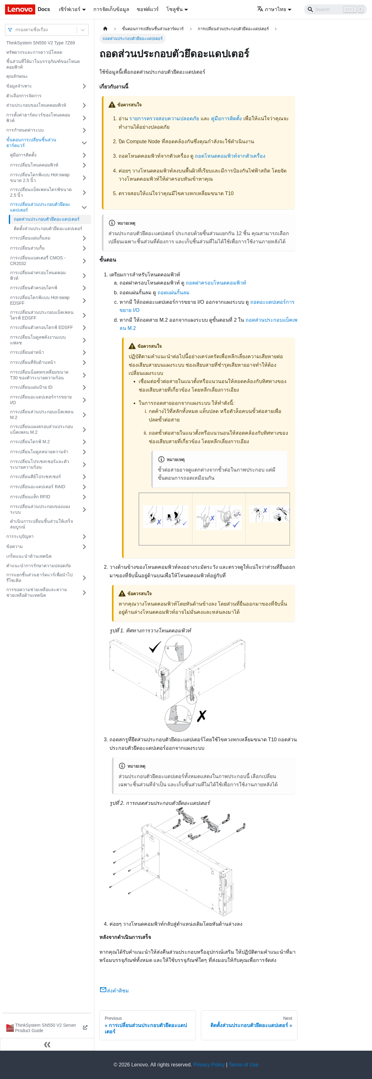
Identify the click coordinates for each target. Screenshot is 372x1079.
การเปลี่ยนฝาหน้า (27, 352)
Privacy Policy (209, 1064)
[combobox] (16, 29)
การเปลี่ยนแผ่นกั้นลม (30, 237)
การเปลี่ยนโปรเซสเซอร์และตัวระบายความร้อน (39, 464)
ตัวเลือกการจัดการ (24, 95)
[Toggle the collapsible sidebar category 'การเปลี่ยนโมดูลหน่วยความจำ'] (84, 452)
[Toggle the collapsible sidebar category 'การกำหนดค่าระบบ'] (84, 130)
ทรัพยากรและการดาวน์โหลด (34, 52)
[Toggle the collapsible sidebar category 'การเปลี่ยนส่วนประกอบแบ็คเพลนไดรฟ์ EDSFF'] (84, 315)
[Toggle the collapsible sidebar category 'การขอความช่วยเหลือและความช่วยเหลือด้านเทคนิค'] (84, 592)
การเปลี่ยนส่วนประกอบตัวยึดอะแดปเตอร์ (40, 207)
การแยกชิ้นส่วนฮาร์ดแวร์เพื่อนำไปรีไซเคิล (39, 577)
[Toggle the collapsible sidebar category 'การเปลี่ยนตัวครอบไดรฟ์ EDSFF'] (84, 328)
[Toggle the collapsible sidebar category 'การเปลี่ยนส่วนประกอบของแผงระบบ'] (84, 509)
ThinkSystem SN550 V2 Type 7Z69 (40, 42)
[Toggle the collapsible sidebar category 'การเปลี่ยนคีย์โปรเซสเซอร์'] (84, 477)
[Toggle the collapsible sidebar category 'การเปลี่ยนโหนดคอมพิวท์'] (84, 165)
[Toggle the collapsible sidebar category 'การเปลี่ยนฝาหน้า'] (84, 352)
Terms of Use (243, 1064)
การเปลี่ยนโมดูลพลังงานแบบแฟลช (38, 340)
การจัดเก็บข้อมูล (111, 9)
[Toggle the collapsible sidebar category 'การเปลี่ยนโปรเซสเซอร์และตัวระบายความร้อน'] (84, 464)
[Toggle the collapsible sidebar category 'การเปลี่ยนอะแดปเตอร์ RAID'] (84, 487)
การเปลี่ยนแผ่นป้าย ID (31, 387)
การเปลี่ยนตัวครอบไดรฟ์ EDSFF (41, 327)
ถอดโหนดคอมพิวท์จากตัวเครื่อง (230, 156)
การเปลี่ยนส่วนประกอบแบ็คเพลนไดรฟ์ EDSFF (42, 315)
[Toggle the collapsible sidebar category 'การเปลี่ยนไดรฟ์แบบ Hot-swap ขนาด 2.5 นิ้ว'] (84, 177)
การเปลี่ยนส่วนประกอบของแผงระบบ (40, 509)
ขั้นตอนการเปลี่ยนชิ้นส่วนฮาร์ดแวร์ (31, 142)
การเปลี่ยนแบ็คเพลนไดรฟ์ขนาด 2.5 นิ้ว (41, 192)
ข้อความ (14, 546)
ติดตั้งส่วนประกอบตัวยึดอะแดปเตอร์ (48, 228)
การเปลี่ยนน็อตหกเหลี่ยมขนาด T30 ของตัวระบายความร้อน (39, 375)
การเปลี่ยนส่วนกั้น (27, 248)
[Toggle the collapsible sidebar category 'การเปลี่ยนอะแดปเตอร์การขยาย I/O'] (84, 400)
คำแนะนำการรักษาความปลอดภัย (38, 565)
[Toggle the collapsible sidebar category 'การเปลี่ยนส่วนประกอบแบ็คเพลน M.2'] (84, 414)
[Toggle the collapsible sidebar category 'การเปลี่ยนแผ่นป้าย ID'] (84, 387)
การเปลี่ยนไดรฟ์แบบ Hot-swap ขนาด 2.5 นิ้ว (39, 177)
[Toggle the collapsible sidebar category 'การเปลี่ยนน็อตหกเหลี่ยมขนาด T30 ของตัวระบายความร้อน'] (84, 375)
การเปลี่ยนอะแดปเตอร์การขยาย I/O (41, 399)
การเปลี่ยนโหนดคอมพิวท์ (34, 164)
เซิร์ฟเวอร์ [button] (70, 9)
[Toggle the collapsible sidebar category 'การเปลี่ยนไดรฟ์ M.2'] (84, 442)
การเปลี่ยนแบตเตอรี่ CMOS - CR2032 (37, 260)
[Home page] (105, 29)
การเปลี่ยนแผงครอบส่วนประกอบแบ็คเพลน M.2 (41, 429)
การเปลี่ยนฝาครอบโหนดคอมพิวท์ (38, 275)
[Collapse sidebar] (47, 1044)
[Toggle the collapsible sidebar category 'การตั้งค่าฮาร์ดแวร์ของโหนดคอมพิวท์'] (84, 117)
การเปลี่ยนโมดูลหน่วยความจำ (39, 451)
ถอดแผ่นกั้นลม (174, 292)
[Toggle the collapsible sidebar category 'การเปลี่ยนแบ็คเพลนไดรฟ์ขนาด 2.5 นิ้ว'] (84, 192)
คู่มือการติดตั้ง (23, 154)
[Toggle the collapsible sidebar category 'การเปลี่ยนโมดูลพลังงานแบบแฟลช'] (84, 340)
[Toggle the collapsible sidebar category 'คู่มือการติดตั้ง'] (84, 155)
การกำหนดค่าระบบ (25, 130)
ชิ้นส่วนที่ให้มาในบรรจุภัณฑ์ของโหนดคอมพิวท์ (43, 64)
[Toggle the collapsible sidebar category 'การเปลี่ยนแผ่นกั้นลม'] (84, 238)
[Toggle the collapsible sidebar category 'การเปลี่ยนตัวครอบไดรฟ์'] (84, 288)
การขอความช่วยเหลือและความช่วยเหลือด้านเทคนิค (36, 592)
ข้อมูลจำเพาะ (19, 85)
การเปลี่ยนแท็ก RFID (30, 496)
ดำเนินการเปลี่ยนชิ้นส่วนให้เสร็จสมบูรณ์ (41, 524)
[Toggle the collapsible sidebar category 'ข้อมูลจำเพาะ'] (84, 86)
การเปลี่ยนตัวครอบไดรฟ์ (33, 287)
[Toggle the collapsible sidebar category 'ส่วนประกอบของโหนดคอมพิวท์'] (84, 105)
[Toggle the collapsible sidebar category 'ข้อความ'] (84, 547)
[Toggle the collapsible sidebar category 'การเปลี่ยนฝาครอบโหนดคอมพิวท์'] (84, 275)
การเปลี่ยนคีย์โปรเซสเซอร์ (35, 476)
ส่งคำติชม (114, 990)
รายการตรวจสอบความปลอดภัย (164, 118)
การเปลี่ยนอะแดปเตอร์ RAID (37, 486)
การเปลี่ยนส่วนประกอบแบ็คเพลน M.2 (42, 414)
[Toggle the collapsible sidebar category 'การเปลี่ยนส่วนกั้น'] (84, 248)
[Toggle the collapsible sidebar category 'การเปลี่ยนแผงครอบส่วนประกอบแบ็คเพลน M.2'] (84, 429)
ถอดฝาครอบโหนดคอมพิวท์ (216, 282)
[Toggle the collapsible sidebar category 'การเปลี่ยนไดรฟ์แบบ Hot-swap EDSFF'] (84, 300)
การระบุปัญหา (20, 536)
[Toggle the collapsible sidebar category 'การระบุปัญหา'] (84, 537)
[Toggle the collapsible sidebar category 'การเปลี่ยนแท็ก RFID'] (84, 497)
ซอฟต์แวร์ (148, 9)
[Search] (335, 9)
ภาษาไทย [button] (271, 9)
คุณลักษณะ (17, 76)
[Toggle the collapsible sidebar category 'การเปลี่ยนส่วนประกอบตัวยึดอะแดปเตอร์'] (84, 207)
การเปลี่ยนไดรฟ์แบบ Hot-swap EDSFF (39, 300)
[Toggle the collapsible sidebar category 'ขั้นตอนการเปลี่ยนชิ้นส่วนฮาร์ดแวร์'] (84, 142)
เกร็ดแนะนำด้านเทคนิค (29, 556)
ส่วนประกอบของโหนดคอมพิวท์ (36, 105)
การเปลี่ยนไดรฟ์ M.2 (30, 441)
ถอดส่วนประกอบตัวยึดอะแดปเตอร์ (47, 219)
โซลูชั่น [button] (174, 9)
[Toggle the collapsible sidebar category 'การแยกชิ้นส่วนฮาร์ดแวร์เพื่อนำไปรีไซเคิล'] (84, 577)
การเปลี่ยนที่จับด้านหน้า (33, 362)
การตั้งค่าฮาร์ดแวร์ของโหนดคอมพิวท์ (38, 117)
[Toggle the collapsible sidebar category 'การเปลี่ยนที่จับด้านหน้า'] (84, 363)
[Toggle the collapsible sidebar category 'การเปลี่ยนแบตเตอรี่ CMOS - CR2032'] (84, 260)
